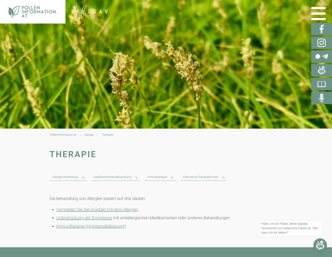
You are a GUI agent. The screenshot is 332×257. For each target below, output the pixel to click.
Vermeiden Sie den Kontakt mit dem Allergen (97, 209)
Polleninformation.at (63, 134)
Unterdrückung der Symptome (84, 217)
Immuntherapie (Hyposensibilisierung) (91, 226)
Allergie (89, 134)
